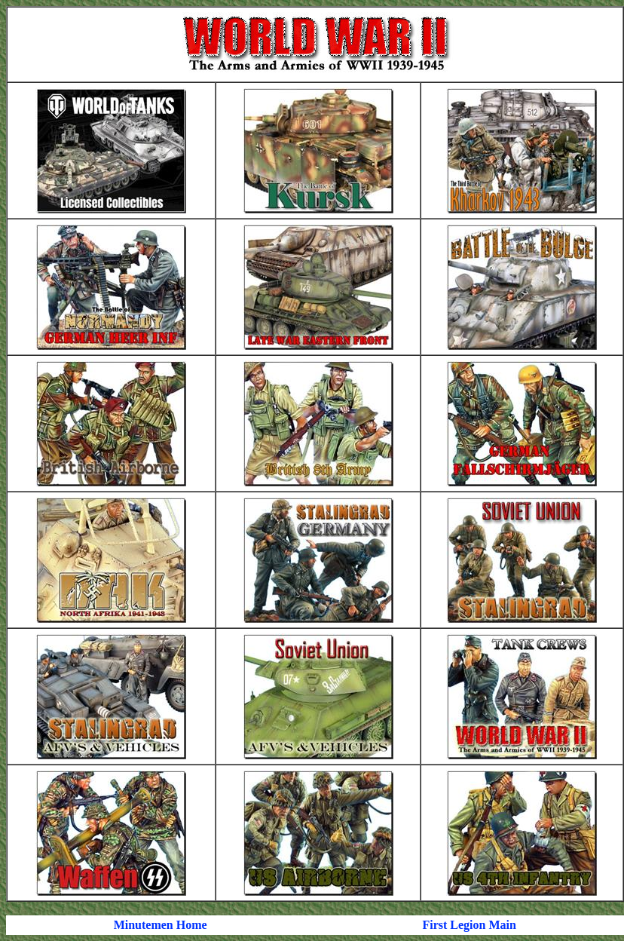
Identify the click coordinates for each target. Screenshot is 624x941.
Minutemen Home (160, 924)
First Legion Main (468, 924)
